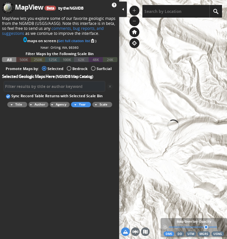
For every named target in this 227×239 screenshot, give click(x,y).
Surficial (101, 68)
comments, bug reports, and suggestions (53, 31)
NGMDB (76, 8)
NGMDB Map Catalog (74, 76)
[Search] (215, 11)
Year (79, 104)
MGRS (203, 234)
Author (37, 104)
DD (180, 234)
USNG (217, 234)
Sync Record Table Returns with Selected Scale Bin (54, 96)
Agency (58, 104)
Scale (100, 104)
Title (15, 104)
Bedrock (77, 68)
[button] (134, 11)
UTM (191, 234)
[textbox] (175, 11)
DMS (169, 234)
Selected (52, 68)
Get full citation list (76, 41)
